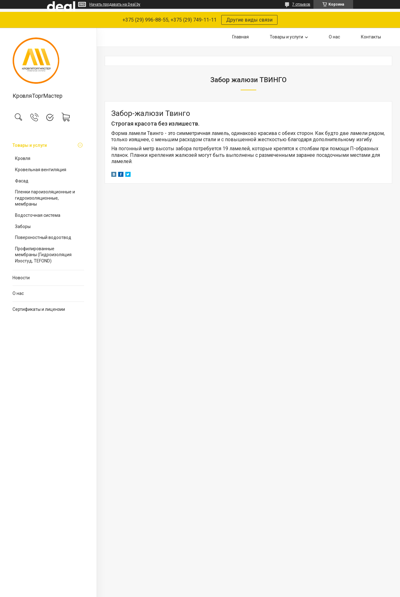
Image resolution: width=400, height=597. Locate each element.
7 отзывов (301, 4)
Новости (21, 277)
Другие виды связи (249, 20)
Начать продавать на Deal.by (114, 4)
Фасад (21, 180)
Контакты (371, 36)
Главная (240, 36)
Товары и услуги (29, 145)
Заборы (23, 226)
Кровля (22, 158)
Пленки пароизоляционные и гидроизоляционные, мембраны (45, 197)
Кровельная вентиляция (40, 169)
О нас (18, 293)
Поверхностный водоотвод (43, 237)
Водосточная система (37, 215)
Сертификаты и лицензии (38, 309)
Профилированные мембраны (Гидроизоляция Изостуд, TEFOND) (43, 254)
